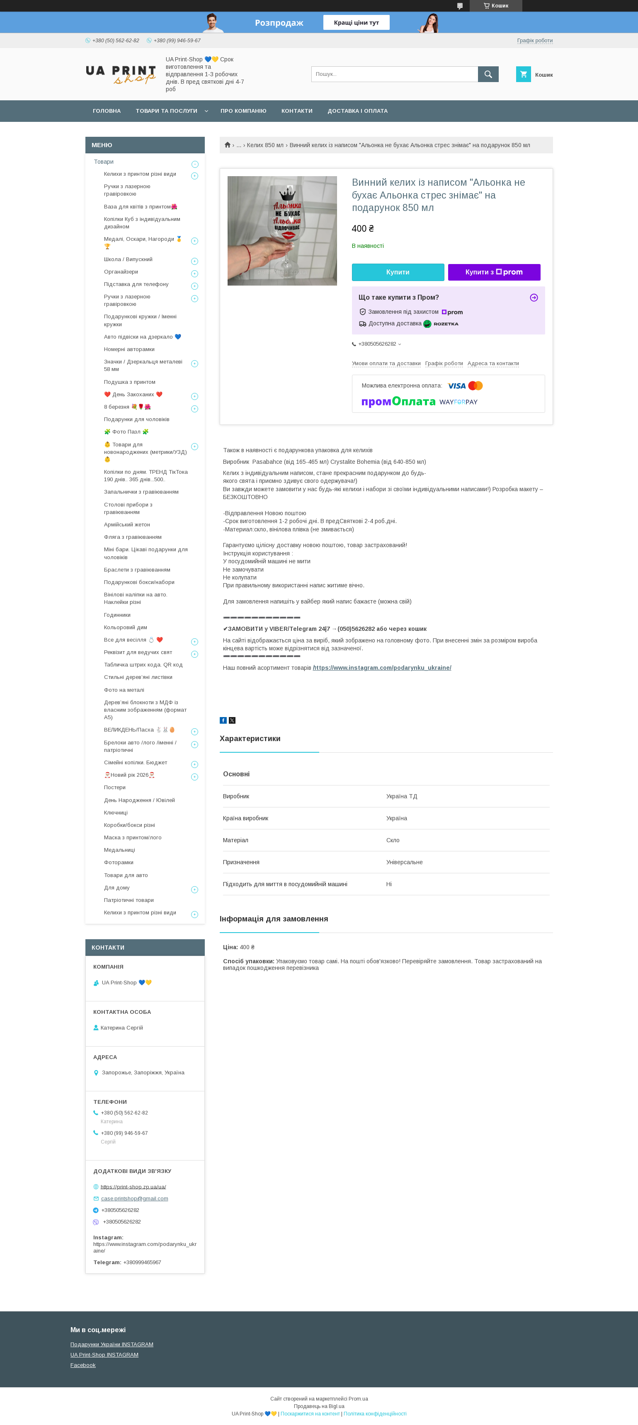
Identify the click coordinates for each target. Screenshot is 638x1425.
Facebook (83, 1365)
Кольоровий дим (125, 627)
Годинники (117, 615)
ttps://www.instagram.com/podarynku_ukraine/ (382, 667)
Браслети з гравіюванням (137, 570)
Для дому (117, 888)
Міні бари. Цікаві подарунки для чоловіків (146, 553)
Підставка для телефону (136, 284)
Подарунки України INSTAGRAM (111, 1344)
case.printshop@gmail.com (134, 1198)
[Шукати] (488, 74)
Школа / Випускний (128, 259)
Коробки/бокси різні (129, 825)
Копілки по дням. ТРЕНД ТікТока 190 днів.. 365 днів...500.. (146, 475)
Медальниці (119, 850)
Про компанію (244, 111)
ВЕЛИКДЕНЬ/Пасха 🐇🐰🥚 (139, 730)
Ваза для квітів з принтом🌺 (140, 207)
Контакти (297, 111)
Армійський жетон (127, 524)
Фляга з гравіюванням (133, 537)
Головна (107, 111)
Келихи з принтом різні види (140, 174)
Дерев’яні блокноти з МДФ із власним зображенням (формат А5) (145, 709)
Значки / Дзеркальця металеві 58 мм (143, 365)
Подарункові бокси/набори (139, 582)
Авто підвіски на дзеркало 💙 (142, 337)
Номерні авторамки (129, 349)
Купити (398, 272)
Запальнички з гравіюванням (141, 492)
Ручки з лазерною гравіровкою (127, 190)
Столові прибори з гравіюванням (128, 508)
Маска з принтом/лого (133, 837)
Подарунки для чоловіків (137, 419)
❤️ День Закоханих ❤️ (133, 394)
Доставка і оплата (357, 111)
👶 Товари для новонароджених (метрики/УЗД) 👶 (145, 452)
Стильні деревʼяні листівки (138, 677)
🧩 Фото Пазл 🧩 (126, 432)
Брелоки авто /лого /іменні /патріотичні (140, 746)
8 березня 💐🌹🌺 (127, 407)
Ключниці (116, 812)
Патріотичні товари (129, 900)
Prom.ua (358, 1399)
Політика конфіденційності (375, 1414)
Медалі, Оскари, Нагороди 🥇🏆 (143, 243)
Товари (104, 161)
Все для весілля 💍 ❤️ (133, 640)
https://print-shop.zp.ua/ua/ (133, 1186)
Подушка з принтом (129, 382)
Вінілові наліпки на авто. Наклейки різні (135, 598)
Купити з (494, 272)
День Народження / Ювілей (139, 800)
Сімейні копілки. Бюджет (135, 762)
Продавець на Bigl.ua (319, 1406)
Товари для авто (126, 875)
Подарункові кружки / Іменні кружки (140, 320)
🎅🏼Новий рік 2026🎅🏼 (129, 775)
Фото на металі (124, 690)
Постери (115, 787)
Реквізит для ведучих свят (138, 652)
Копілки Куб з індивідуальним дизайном (142, 223)
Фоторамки (118, 862)
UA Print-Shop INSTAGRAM (104, 1355)
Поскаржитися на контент (310, 1414)
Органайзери (121, 272)
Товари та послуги (166, 111)
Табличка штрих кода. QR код (143, 665)
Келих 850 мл (265, 145)
